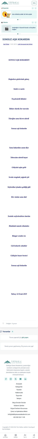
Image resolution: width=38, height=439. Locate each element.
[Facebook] (6, 379)
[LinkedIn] (25, 379)
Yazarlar (19, 390)
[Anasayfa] (10, 3)
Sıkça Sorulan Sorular (19, 402)
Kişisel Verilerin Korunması (19, 408)
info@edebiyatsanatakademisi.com (19, 414)
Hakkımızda (19, 392)
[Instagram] (11, 379)
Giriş (34, 3)
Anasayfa (19, 384)
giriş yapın (25, 337)
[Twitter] (15, 379)
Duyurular (19, 395)
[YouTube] (20, 379)
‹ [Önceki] (32, 8)
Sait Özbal (6, 44)
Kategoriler (19, 387)
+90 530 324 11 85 (19, 417)
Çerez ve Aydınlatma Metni (19, 411)
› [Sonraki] (35, 8)
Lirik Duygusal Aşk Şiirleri (25, 44)
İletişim (19, 398)
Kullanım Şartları (19, 405)
